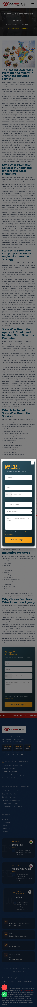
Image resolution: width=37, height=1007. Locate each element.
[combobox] (8, 494)
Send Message (17, 540)
